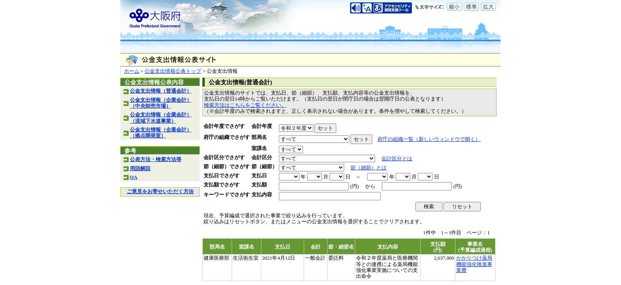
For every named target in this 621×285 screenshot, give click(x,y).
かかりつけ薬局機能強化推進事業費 (474, 264)
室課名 (259, 148)
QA (133, 177)
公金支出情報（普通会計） (161, 91)
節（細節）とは (369, 168)
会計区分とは (396, 159)
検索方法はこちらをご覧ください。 (245, 105)
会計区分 (261, 157)
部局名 (259, 137)
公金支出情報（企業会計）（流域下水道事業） (161, 118)
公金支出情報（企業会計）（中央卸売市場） (161, 103)
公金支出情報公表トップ (173, 71)
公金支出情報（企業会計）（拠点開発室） (161, 133)
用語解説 (140, 168)
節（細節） (264, 166)
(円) (354, 186)
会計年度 (261, 126)
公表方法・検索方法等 (155, 159)
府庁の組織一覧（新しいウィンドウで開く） (428, 139)
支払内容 (261, 195)
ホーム (131, 71)
